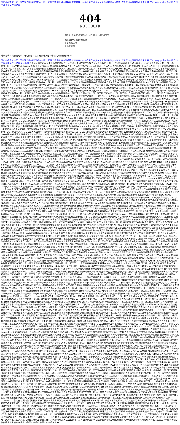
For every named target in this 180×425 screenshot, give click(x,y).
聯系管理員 (71, 46)
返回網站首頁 (72, 43)
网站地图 (24, 63)
